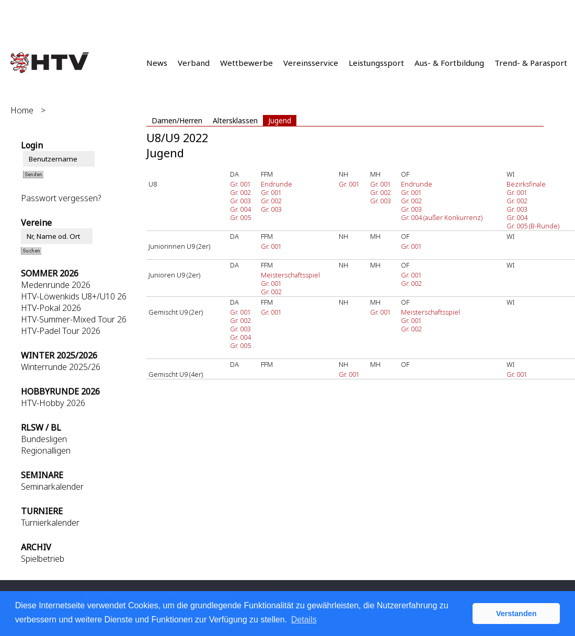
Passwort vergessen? (61, 198)
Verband (194, 62)
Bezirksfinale (526, 184)
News (156, 62)
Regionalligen (46, 450)
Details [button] (304, 619)
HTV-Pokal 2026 (51, 308)
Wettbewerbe (246, 62)
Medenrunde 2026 (55, 285)
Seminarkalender (52, 486)
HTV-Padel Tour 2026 (60, 331)
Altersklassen (235, 120)
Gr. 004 (240, 209)
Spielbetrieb (42, 558)
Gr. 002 (240, 192)
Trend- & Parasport (530, 62)
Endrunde (276, 184)
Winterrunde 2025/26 (60, 367)
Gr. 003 (240, 200)
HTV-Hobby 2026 (53, 403)
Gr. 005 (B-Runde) (533, 225)
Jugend (279, 120)
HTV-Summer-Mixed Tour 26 (73, 319)
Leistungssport (376, 62)
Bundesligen (44, 439)
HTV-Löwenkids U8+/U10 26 (73, 296)
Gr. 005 (240, 217)
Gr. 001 (240, 184)
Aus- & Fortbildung (449, 62)
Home (21, 110)
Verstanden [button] (516, 613)
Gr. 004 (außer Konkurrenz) (441, 217)
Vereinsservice (310, 62)
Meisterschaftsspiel (290, 275)
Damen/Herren (177, 120)
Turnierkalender (50, 522)
